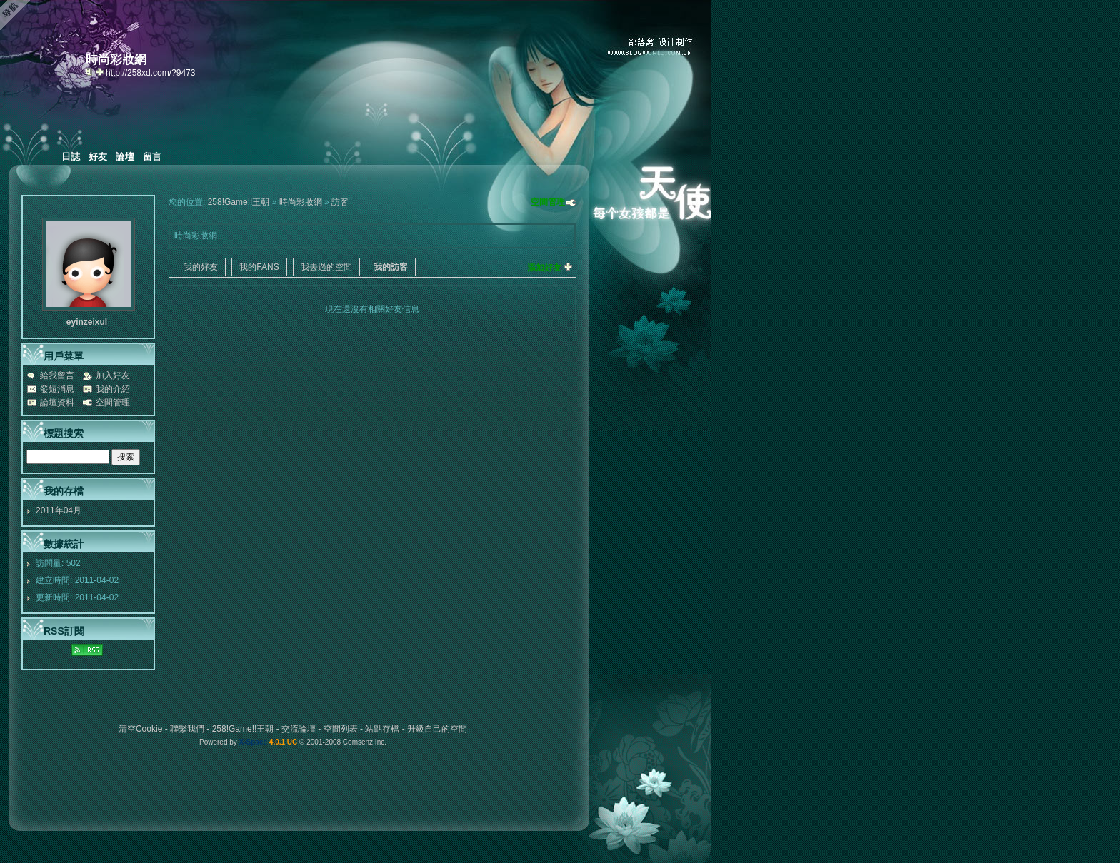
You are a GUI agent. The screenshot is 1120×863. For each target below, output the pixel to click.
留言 (152, 156)
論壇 (125, 156)
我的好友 (201, 267)
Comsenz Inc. (364, 742)
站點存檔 (382, 729)
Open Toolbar (18, 15)
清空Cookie (140, 729)
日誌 (70, 156)
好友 (98, 156)
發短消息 (57, 389)
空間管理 (548, 202)
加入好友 (113, 375)
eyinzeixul (86, 322)
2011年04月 (58, 510)
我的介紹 (113, 389)
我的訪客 (391, 267)
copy (91, 71)
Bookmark (101, 71)
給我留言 (57, 375)
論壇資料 (57, 403)
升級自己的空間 (437, 729)
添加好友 (544, 268)
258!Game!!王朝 (239, 202)
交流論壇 (298, 729)
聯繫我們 (187, 729)
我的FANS (259, 267)
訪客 (340, 202)
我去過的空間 (326, 267)
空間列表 (341, 729)
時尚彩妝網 (300, 202)
